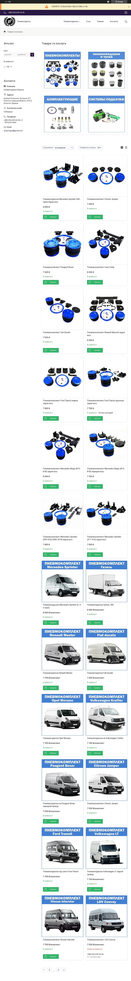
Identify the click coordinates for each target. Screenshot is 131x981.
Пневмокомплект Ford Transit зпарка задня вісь (60, 402)
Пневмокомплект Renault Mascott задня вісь (106, 333)
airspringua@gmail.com (13, 131)
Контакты (114, 21)
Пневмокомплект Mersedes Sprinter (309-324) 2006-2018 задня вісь (60, 538)
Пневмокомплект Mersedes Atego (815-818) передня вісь (106, 470)
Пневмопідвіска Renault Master (57, 673)
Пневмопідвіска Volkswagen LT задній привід (105, 872)
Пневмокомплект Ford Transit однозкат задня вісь (105, 402)
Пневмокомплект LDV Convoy (101, 939)
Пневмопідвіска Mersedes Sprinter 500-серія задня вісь (61, 200)
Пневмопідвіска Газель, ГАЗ (100, 605)
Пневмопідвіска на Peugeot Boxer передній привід (59, 804)
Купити (53, 217)
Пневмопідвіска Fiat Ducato (100, 673)
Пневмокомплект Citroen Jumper (102, 199)
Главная (100, 21)
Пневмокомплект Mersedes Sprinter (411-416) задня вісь (104, 538)
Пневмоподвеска (71, 21)
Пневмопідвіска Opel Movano (57, 738)
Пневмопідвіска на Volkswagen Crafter (105, 738)
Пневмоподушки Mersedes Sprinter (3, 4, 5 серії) (62, 606)
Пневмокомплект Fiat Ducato (56, 332)
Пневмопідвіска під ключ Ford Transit (60, 871)
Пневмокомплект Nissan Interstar (59, 939)
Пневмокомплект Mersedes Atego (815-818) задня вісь (62, 470)
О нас (88, 21)
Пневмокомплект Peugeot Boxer (58, 267)
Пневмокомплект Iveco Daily (100, 267)
